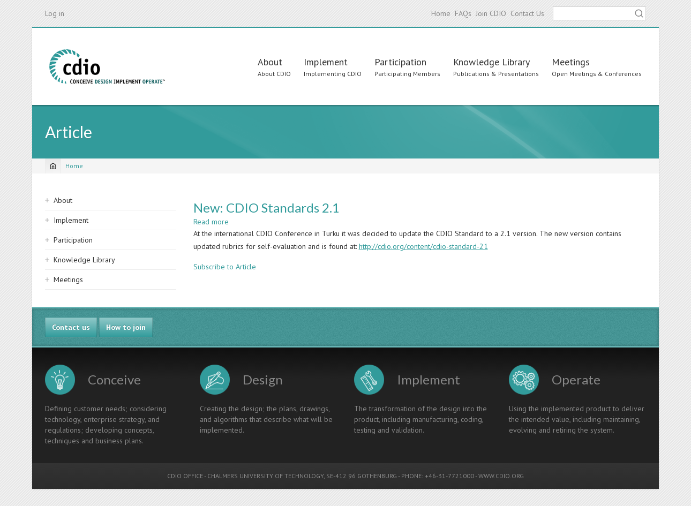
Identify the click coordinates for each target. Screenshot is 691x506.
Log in (54, 13)
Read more (211, 221)
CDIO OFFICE (185, 476)
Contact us (71, 327)
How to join (126, 327)
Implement (326, 62)
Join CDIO (491, 13)
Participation (400, 62)
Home (440, 13)
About (270, 62)
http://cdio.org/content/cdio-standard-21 (423, 246)
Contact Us (527, 13)
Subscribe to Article (224, 266)
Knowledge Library (491, 62)
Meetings (571, 62)
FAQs (463, 13)
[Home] (53, 165)
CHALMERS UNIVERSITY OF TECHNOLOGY (265, 476)
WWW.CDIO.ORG (501, 476)
